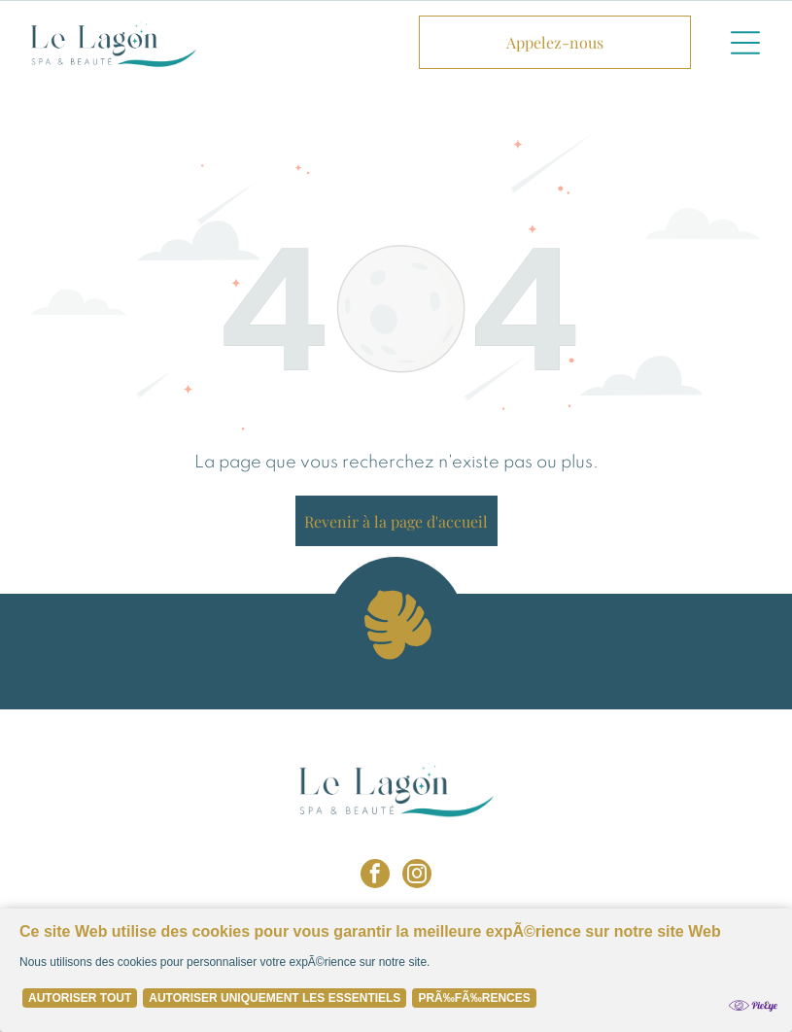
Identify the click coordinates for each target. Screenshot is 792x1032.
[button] (745, 42)
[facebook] (375, 876)
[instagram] (416, 876)
